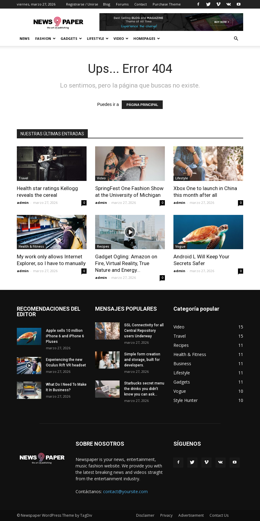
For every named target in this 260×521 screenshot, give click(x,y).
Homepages (146, 38)
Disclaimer (145, 515)
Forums (122, 4)
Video (120, 38)
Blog (106, 4)
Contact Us (219, 515)
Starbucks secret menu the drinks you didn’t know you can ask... (144, 388)
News (25, 38)
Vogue (180, 246)
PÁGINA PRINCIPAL (142, 105)
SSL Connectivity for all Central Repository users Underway (144, 330)
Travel (23, 178)
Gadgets (71, 38)
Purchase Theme (167, 4)
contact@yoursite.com (125, 491)
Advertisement (191, 515)
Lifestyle (98, 38)
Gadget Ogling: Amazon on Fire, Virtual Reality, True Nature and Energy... (126, 263)
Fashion (45, 38)
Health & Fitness (31, 246)
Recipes (103, 246)
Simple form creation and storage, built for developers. (142, 359)
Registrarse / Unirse (82, 4)
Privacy (166, 515)
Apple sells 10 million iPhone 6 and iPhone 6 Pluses (65, 336)
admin (23, 202)
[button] (235, 39)
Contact (140, 4)
